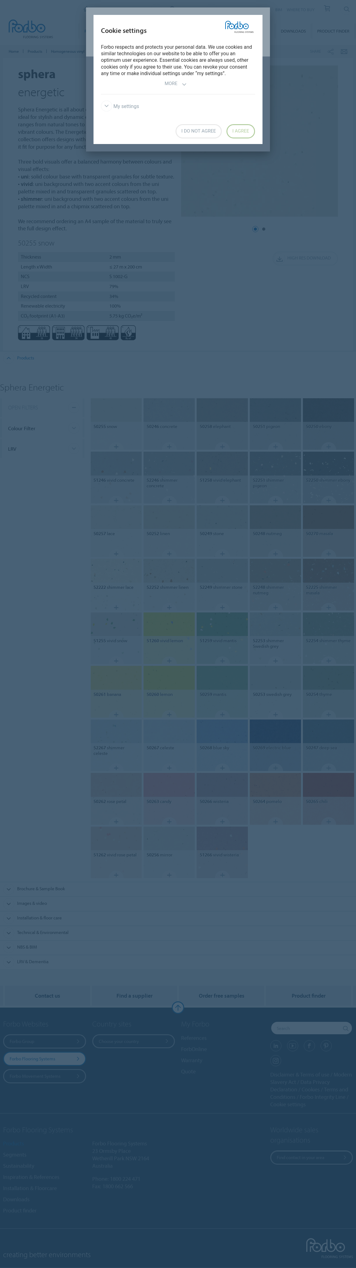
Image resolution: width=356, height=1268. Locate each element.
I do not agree (198, 131)
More (176, 84)
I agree (240, 131)
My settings (120, 106)
